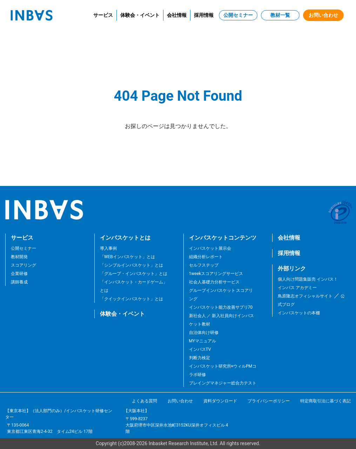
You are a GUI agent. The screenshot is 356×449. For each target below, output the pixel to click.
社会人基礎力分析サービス (214, 282)
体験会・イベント (140, 15)
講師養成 (19, 282)
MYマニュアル (202, 341)
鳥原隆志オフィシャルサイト (305, 296)
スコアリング (23, 265)
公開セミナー (238, 15)
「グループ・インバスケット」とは (133, 273)
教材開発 (19, 256)
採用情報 (204, 15)
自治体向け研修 (204, 332)
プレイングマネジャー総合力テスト (222, 383)
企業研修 (19, 273)
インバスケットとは (125, 237)
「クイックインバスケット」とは (131, 298)
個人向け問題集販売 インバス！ (308, 279)
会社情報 (177, 15)
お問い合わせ (323, 15)
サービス (103, 15)
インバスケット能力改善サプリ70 (221, 307)
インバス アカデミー (297, 287)
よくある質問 (144, 400)
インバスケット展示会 (210, 248)
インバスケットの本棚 (299, 312)
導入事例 (108, 248)
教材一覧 (280, 15)
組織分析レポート (206, 256)
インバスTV (200, 349)
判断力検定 (199, 357)
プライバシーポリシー (269, 400)
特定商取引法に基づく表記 (325, 400)
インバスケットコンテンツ (222, 237)
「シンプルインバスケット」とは (131, 265)
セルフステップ (204, 265)
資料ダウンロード (220, 400)
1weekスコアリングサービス (216, 273)
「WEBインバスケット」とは (127, 256)
